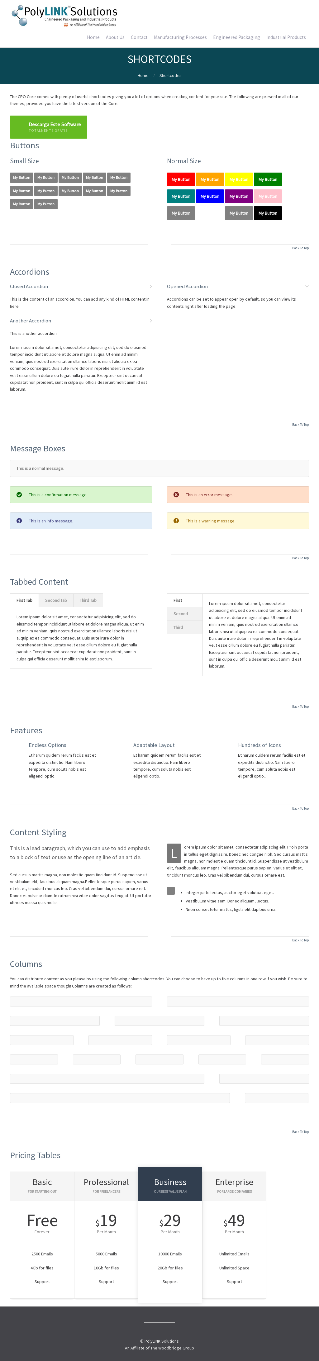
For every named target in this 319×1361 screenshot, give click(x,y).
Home (93, 37)
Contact (139, 37)
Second (181, 613)
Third (178, 627)
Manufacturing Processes (180, 37)
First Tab (24, 600)
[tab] (24, 600)
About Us (115, 37)
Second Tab (56, 600)
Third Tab (88, 600)
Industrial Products (286, 37)
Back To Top (300, 248)
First (178, 600)
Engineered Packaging (236, 37)
